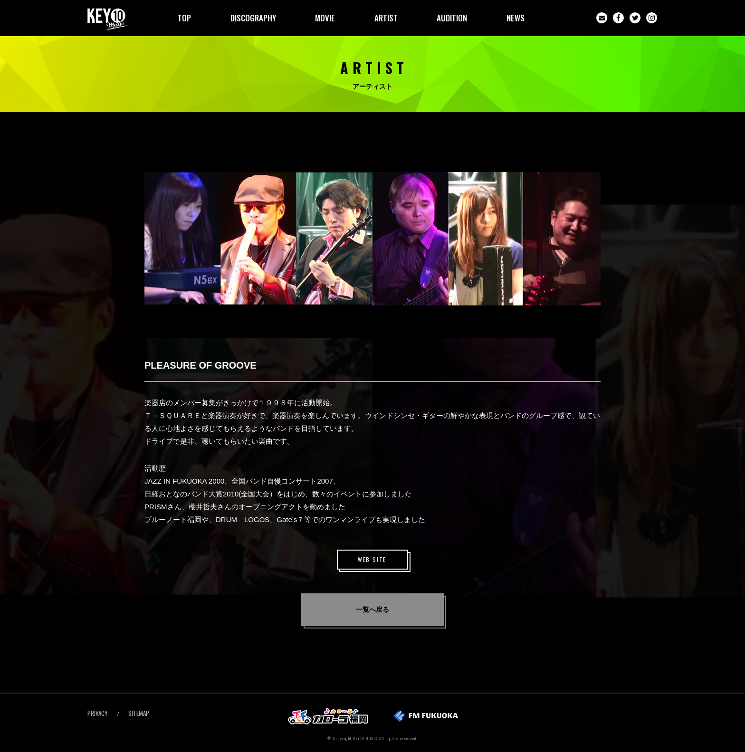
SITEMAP (138, 713)
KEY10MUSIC (107, 19)
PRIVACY (97, 713)
